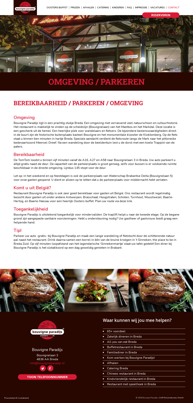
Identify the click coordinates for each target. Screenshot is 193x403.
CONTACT (173, 7)
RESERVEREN (160, 15)
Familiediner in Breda (122, 352)
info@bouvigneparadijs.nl (47, 363)
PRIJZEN (75, 7)
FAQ (129, 7)
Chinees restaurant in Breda (126, 374)
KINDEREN (118, 7)
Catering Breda (117, 368)
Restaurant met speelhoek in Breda (131, 384)
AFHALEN (88, 7)
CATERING (103, 7)
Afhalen (112, 363)
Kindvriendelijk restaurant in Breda (131, 379)
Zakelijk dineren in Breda (124, 337)
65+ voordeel (116, 331)
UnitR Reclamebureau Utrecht (171, 397)
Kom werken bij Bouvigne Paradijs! (131, 358)
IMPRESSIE (141, 7)
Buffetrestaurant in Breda (124, 347)
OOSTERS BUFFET (57, 7)
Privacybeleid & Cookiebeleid (16, 398)
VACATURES (157, 7)
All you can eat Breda (121, 342)
